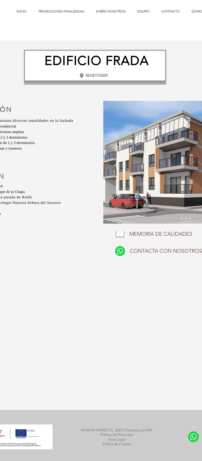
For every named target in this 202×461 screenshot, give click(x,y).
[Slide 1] (186, 218)
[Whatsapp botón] (120, 251)
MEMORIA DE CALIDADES (160, 234)
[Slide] (182, 218)
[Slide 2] (189, 218)
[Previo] (107, 162)
